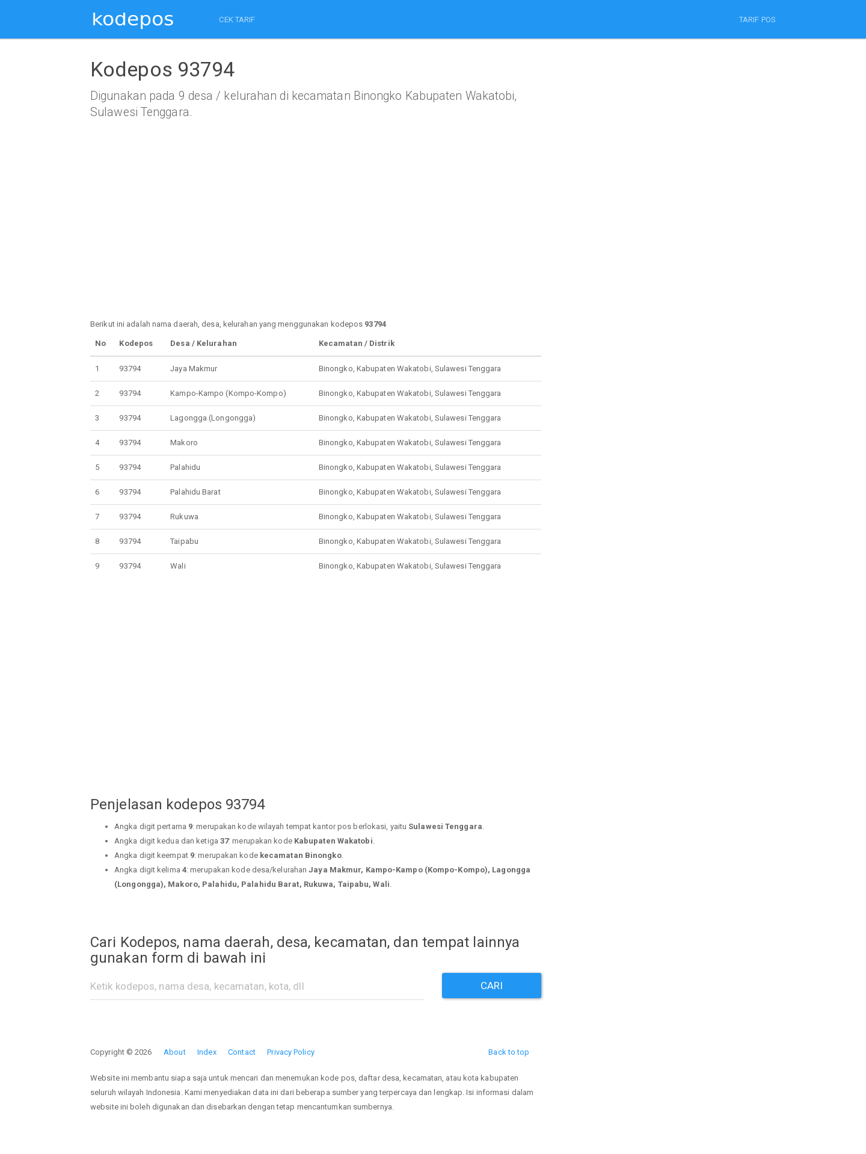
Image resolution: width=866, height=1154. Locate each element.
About (175, 1052)
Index (206, 1052)
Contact (242, 1052)
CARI (492, 986)
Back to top (508, 1052)
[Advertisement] (315, 233)
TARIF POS (757, 19)
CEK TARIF (234, 19)
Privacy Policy (290, 1052)
